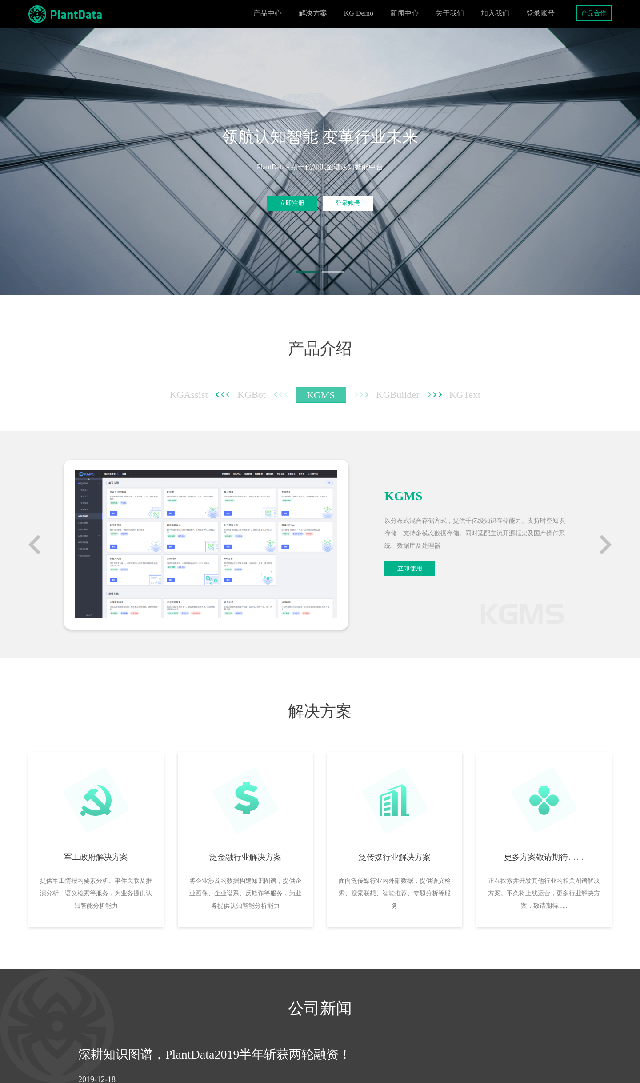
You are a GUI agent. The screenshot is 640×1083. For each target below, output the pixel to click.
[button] (307, 272)
